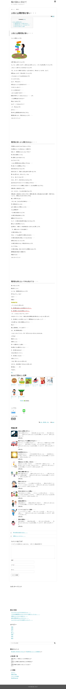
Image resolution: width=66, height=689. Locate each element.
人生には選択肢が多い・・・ (18, 22)
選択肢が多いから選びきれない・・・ (22, 23)
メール (13, 564)
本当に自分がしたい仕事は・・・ (27, 491)
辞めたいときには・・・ (13, 397)
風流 (53, 16)
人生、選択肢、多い (44, 422)
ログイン (13, 672)
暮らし (12, 632)
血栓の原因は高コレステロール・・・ (20, 618)
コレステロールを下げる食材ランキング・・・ (22, 620)
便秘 (12, 627)
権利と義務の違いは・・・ (25, 471)
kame (53, 422)
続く (12, 372)
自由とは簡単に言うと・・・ (25, 431)
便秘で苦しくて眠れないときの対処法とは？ (21, 658)
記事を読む (20, 437)
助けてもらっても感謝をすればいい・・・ (29, 440)
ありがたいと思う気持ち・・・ (42, 385)
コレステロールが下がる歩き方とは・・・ (21, 612)
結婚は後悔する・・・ (24, 501)
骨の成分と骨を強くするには (18, 651)
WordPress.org (14, 678)
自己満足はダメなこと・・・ (21, 385)
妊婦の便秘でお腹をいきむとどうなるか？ (21, 664)
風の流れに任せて (19, 2)
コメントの (15, 676)
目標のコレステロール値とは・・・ (19, 616)
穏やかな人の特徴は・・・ (21, 397)
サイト (12, 569)
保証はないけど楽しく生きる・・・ (27, 462)
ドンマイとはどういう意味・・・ (27, 509)
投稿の (14, 674)
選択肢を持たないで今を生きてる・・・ (22, 25)
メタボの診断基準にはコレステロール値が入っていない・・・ (25, 614)
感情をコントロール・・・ (18, 536)
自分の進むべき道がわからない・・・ (28, 386)
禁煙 (12, 634)
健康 (12, 629)
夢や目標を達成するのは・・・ (19, 533)
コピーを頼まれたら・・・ (50, 385)
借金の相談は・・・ (23, 519)
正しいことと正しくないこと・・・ (35, 385)
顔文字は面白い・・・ (13, 385)
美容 (12, 636)
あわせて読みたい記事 (19, 26)
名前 (12, 560)
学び (12, 630)
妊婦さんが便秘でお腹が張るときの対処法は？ (22, 661)
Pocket (21, 400)
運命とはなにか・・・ (24, 481)
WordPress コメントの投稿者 (33, 651)
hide (24, 19)
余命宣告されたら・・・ (24, 452)
